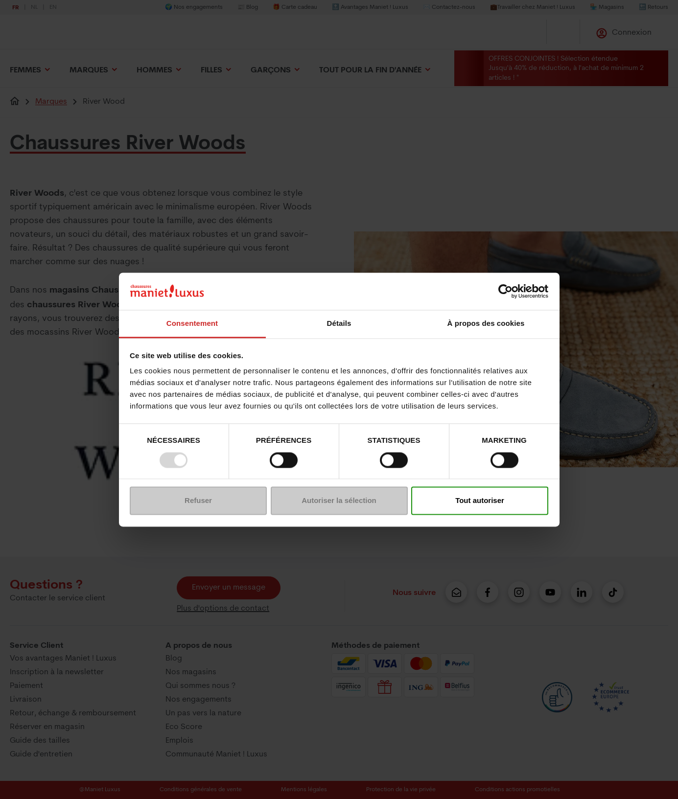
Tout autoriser (479, 501)
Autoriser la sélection (339, 501)
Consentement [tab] (192, 324)
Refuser (198, 501)
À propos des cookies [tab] (486, 324)
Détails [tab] (339, 324)
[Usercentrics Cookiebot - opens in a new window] (505, 291)
